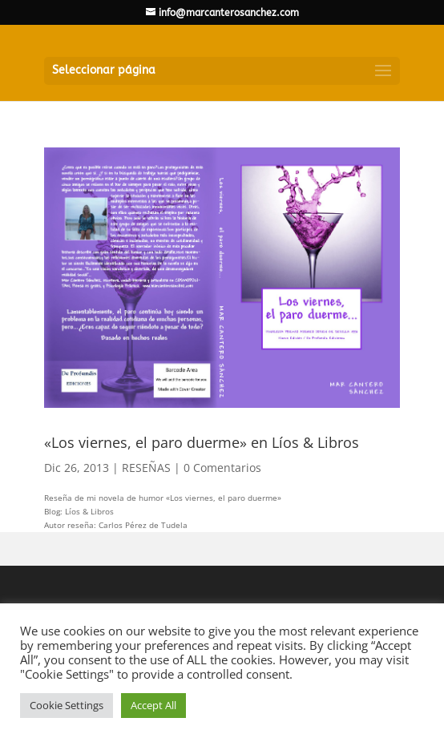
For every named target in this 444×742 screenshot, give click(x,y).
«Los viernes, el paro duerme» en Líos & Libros (201, 442)
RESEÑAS (146, 467)
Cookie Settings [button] (66, 705)
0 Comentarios (222, 467)
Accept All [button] (153, 705)
